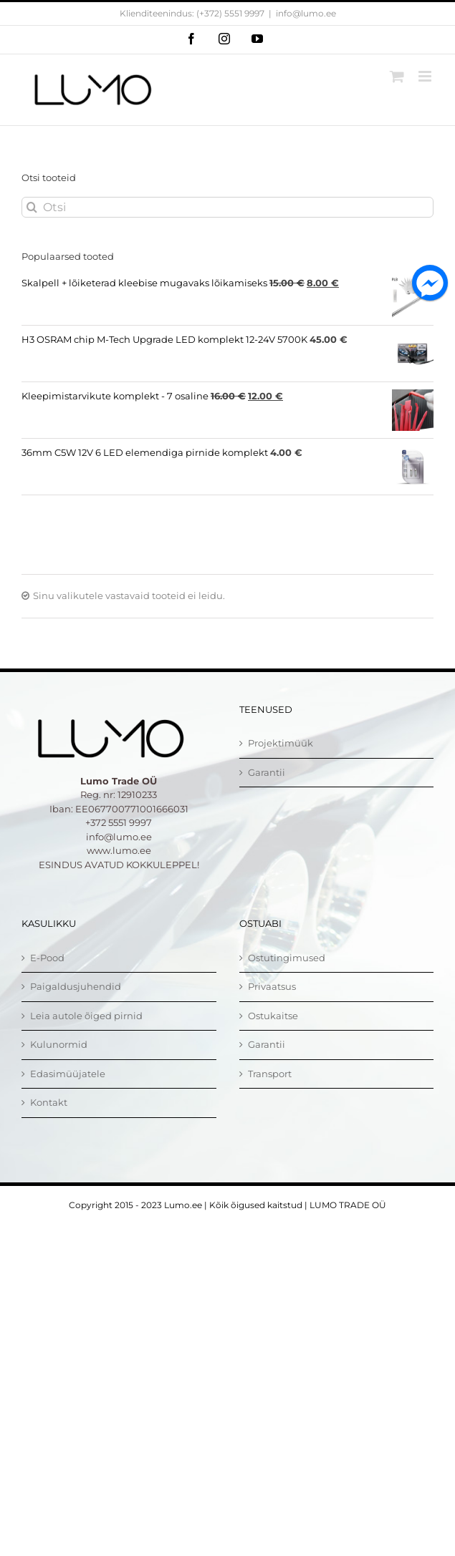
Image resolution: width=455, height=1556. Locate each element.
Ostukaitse (273, 1015)
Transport (270, 1073)
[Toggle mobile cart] (397, 76)
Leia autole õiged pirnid (86, 1015)
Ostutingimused (286, 957)
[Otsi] (227, 207)
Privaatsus (272, 986)
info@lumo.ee (306, 13)
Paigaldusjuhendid (75, 986)
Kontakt (48, 1102)
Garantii (266, 772)
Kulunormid (58, 1044)
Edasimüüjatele (67, 1073)
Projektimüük (280, 743)
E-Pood (47, 957)
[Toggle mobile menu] (426, 76)
